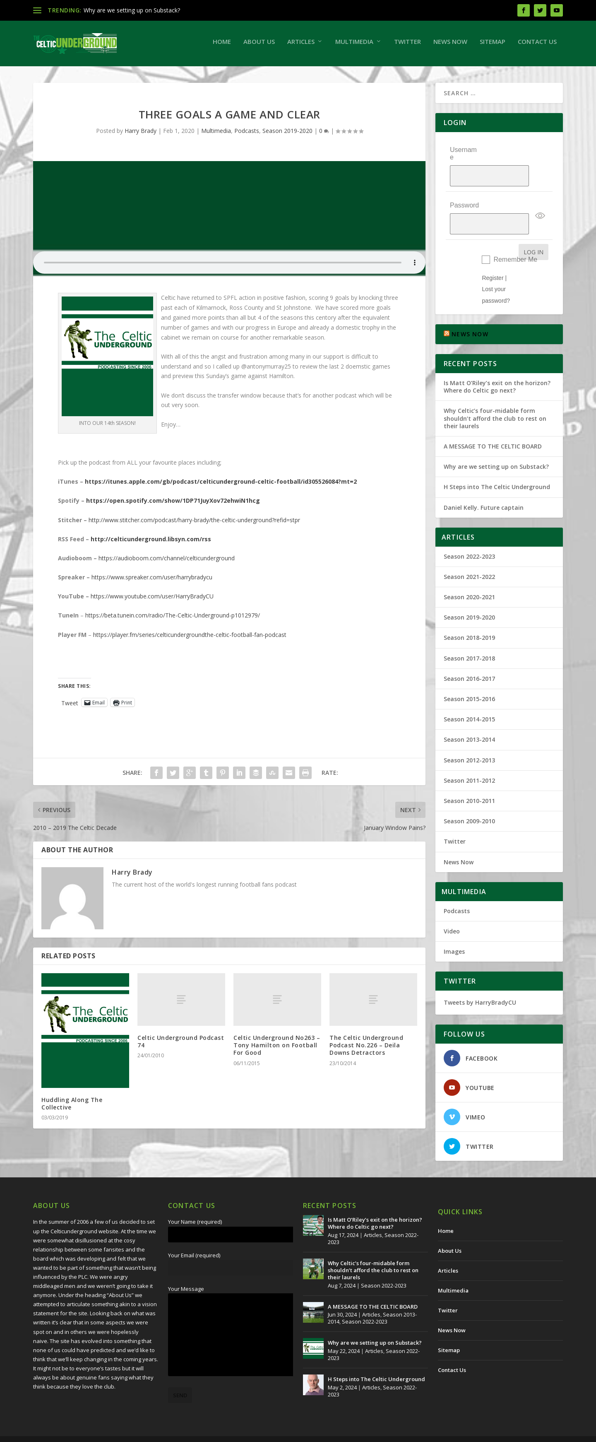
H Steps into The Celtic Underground (497, 464)
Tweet (69, 706)
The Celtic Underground (73, 1432)
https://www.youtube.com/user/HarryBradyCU (152, 600)
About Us (259, 45)
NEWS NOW (470, 312)
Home (222, 45)
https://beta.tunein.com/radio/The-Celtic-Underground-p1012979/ (172, 619)
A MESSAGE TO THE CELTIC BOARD (493, 424)
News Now (450, 45)
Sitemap (492, 45)
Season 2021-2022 (469, 554)
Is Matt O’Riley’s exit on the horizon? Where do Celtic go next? (497, 364)
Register (492, 255)
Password (464, 192)
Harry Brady (140, 135)
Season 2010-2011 (469, 778)
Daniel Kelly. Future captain (484, 485)
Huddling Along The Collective (71, 1107)
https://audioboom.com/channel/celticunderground (167, 562)
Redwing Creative (184, 1432)
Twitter (407, 45)
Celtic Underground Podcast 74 (180, 1045)
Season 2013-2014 (469, 717)
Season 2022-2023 (469, 534)
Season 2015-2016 (469, 676)
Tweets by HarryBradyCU (480, 980)
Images (454, 929)
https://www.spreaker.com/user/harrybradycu (151, 581)
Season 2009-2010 (469, 799)
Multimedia (354, 45)
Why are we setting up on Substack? (132, 10)
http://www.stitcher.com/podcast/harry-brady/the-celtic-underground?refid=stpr (194, 524)
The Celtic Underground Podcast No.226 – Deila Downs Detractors (366, 1049)
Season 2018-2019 (469, 615)
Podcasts (246, 135)
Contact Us (537, 45)
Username (463, 157)
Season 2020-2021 (469, 575)
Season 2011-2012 (469, 758)
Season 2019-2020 (287, 135)
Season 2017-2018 (469, 635)
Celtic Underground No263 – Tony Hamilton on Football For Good (276, 1049)
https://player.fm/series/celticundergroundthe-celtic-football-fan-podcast (189, 639)
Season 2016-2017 (469, 656)
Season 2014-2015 (469, 697)
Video (452, 909)
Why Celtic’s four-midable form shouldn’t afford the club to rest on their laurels (495, 395)
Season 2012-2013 (469, 737)
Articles (301, 45)
